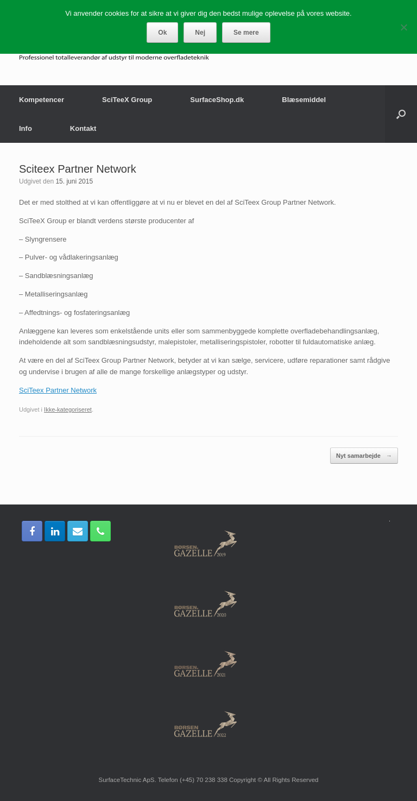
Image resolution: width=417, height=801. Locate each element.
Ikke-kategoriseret (68, 409)
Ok (162, 32)
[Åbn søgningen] (401, 114)
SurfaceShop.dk (217, 100)
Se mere (246, 32)
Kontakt (83, 128)
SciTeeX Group (127, 100)
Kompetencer (41, 100)
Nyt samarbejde (364, 456)
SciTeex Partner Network (58, 390)
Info (25, 128)
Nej (200, 32)
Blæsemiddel (304, 100)
